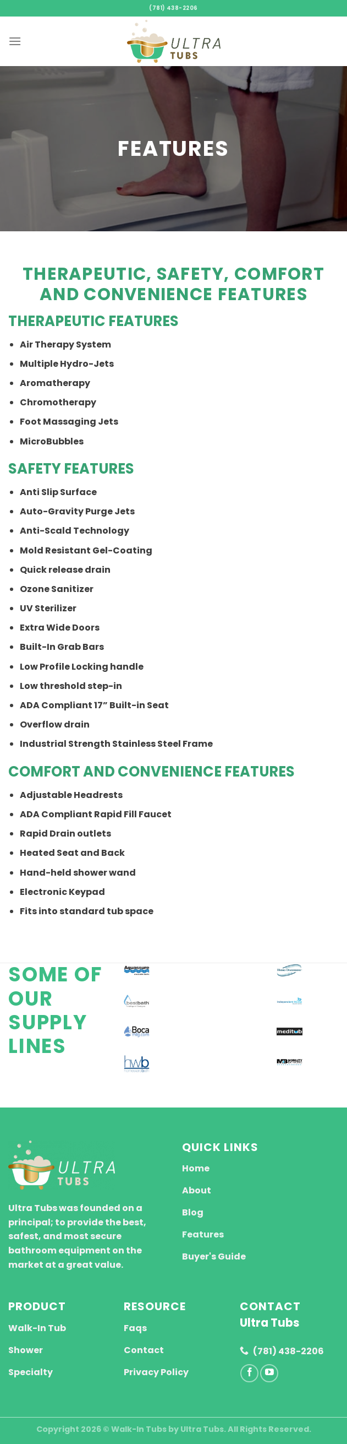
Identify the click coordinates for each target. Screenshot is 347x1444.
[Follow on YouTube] (269, 1373)
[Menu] (14, 41)
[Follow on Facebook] (249, 1373)
